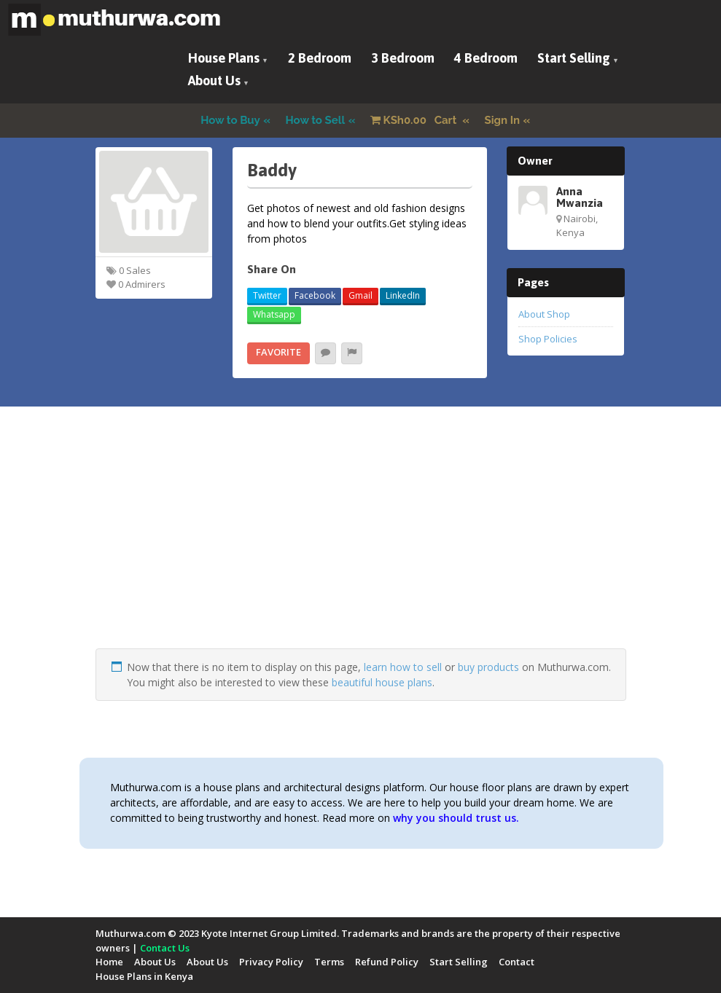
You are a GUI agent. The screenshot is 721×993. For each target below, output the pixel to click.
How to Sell (316, 120)
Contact (516, 961)
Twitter (267, 295)
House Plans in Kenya (144, 976)
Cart (414, 120)
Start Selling (573, 58)
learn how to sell (403, 667)
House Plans (224, 58)
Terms (329, 961)
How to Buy (230, 120)
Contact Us (165, 947)
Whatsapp (274, 314)
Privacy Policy (271, 961)
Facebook (315, 295)
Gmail (360, 295)
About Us (214, 80)
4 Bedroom (486, 58)
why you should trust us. (456, 818)
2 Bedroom (319, 58)
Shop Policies (547, 338)
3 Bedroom (402, 58)
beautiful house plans (382, 682)
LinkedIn (403, 295)
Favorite (278, 351)
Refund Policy (386, 961)
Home (109, 961)
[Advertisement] (361, 546)
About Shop (544, 314)
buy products (488, 667)
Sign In (503, 120)
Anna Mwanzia (579, 196)
